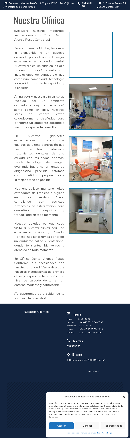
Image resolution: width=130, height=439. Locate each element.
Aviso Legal (107, 433)
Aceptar (61, 425)
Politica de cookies (70, 433)
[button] (123, 396)
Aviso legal (93, 371)
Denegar (87, 425)
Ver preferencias (113, 425)
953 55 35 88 (73, 346)
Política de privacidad (90, 433)
